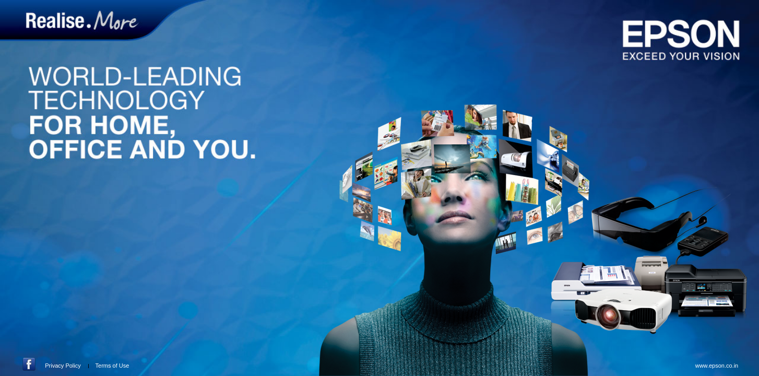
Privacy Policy (62, 365)
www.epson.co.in (717, 365)
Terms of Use (112, 365)
